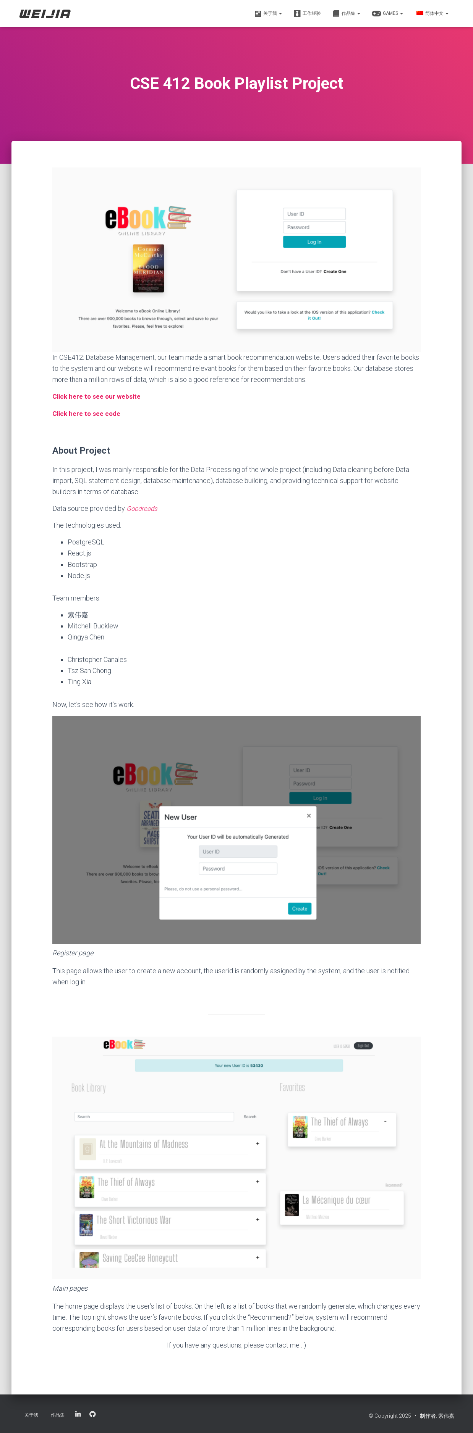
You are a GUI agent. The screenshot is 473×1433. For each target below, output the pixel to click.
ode (116, 413)
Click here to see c (81, 413)
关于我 (268, 14)
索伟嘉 (446, 1416)
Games (387, 14)
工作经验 (307, 14)
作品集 (346, 14)
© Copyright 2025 (390, 1416)
